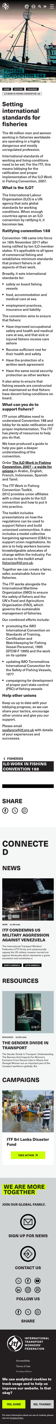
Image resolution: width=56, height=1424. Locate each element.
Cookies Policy (24, 1371)
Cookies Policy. (17, 1419)
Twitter (18, 1281)
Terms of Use (23, 1366)
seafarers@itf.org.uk (18, 729)
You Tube (37, 1281)
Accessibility (23, 1360)
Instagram (28, 1290)
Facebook (28, 1281)
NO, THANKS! (42, 1405)
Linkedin (18, 1290)
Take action (45, 6)
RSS (37, 1290)
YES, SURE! (14, 1405)
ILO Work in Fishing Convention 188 (25, 766)
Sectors (18, 89)
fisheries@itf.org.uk (17, 562)
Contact (28, 1255)
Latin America (32, 965)
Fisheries (32, 89)
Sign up (28, 1223)
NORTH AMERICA (12, 965)
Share (12, 801)
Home (7, 89)
